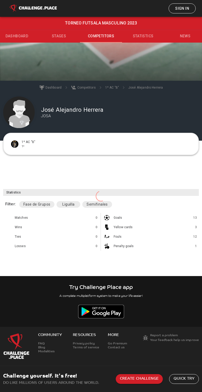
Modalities (46, 351)
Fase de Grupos (36, 204)
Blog (41, 347)
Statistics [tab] (143, 36)
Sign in (182, 8)
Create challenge (139, 379)
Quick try (184, 379)
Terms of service (86, 347)
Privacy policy (84, 343)
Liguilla (68, 204)
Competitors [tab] (101, 36)
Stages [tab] (59, 36)
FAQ (41, 343)
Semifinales (97, 204)
